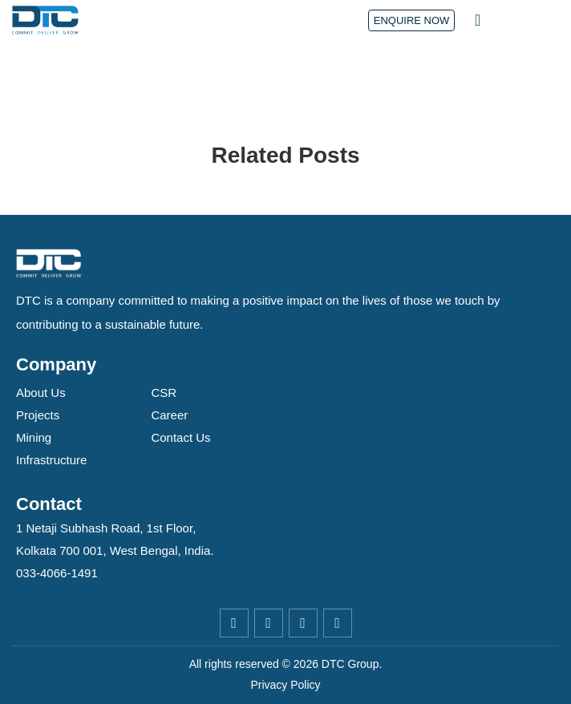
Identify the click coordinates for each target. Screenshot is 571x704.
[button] (477, 20)
